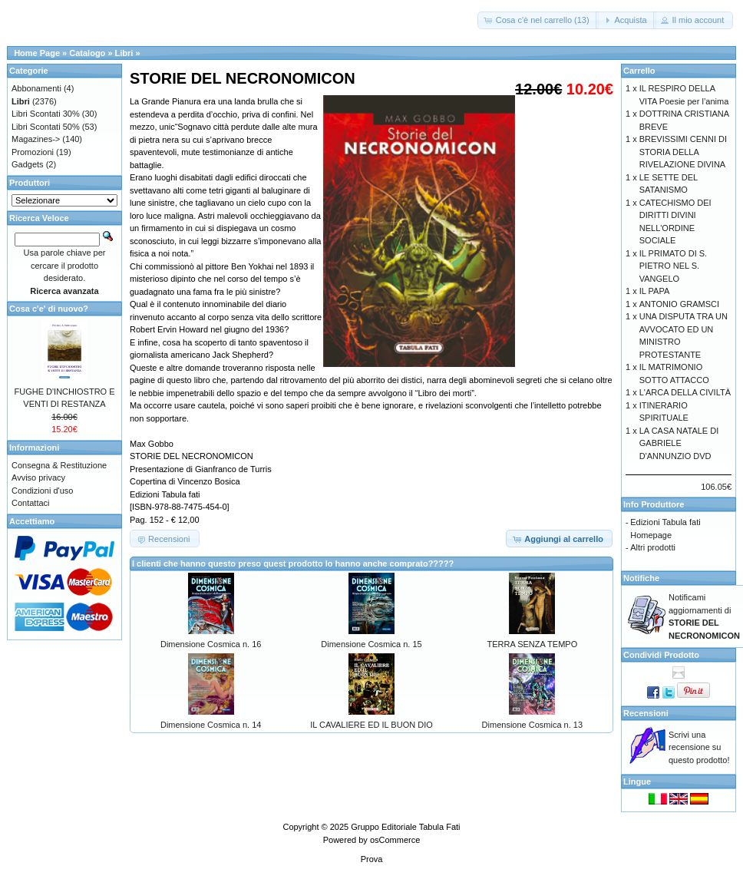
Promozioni (33, 152)
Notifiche (641, 578)
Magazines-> (36, 139)
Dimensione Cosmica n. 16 (210, 644)
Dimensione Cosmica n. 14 (210, 724)
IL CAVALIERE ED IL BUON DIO (371, 724)
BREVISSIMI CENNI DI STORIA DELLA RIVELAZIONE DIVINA (683, 151)
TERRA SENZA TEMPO (532, 644)
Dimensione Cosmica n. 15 (371, 644)
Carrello (639, 70)
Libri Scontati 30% (46, 113)
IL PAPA (654, 291)
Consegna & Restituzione (59, 465)
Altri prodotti (652, 547)
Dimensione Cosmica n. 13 (532, 724)
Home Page (37, 53)
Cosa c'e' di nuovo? (48, 308)
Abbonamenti (36, 88)
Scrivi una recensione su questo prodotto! (699, 747)
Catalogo (87, 53)
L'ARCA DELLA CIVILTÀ (685, 392)
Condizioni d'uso (42, 490)
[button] (538, 20)
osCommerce (395, 839)
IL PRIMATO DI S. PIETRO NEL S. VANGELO (673, 266)
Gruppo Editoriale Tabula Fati (405, 826)
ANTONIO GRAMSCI (679, 304)
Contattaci (31, 502)
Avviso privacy (38, 477)
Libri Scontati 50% (46, 126)
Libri (124, 53)
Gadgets (28, 164)
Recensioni (646, 713)
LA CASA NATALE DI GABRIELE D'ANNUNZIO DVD (679, 443)
